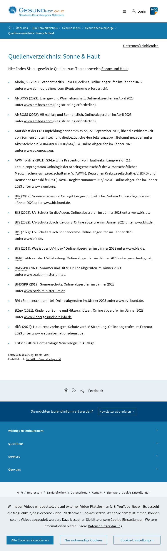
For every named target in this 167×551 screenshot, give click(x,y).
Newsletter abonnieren (117, 413)
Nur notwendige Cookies (83, 540)
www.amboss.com (38, 106)
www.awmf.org (43, 187)
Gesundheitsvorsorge (99, 29)
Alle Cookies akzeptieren (30, 540)
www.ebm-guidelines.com (44, 89)
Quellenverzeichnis (45, 29)
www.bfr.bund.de (56, 204)
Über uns (22, 29)
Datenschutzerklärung (105, 526)
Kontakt (97, 494)
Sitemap (112, 494)
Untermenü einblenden (141, 47)
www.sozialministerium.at (44, 275)
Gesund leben (71, 29)
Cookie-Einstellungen (127, 519)
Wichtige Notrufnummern (83, 432)
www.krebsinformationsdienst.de (57, 334)
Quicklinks (83, 445)
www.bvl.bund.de (129, 301)
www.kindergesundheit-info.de (48, 318)
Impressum (34, 494)
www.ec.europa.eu (38, 151)
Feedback (95, 392)
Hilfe (20, 494)
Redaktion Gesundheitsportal (43, 360)
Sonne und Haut (114, 69)
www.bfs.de (140, 213)
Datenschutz (79, 494)
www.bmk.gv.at (139, 259)
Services (83, 458)
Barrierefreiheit (57, 494)
